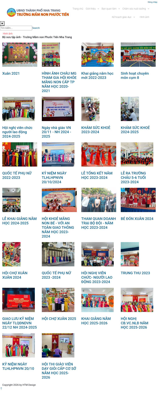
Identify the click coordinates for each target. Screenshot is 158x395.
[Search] (16, 28)
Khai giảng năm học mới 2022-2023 (97, 75)
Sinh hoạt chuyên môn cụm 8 (135, 75)
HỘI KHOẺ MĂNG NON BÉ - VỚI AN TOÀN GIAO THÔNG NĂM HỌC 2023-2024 (58, 227)
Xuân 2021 (11, 73)
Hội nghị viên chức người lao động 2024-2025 (17, 132)
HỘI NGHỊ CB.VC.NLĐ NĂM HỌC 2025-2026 (134, 323)
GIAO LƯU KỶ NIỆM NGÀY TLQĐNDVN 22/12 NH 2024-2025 (19, 323)
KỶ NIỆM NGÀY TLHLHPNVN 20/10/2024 (54, 177)
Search (36, 28)
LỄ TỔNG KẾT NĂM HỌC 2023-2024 (97, 175)
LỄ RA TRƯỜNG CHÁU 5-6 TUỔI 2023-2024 (133, 177)
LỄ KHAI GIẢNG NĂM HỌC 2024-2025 (19, 221)
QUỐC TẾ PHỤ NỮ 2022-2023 (16, 175)
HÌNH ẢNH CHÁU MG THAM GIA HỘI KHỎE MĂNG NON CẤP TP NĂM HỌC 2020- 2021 (59, 82)
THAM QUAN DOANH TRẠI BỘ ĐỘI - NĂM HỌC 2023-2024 (98, 223)
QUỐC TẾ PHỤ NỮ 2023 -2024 (56, 275)
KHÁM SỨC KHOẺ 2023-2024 (95, 130)
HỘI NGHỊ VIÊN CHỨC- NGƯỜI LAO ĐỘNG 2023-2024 (97, 277)
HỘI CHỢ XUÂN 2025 (59, 319)
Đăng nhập (152, 2)
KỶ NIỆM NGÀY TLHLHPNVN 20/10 (18, 366)
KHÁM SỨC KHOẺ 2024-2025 (135, 130)
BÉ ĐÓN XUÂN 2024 (137, 219)
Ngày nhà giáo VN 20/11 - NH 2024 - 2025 (56, 132)
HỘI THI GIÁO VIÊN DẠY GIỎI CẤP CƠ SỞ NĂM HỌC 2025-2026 (59, 370)
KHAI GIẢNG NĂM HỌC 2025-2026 (96, 321)
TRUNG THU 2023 (135, 273)
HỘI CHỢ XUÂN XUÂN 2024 (14, 275)
